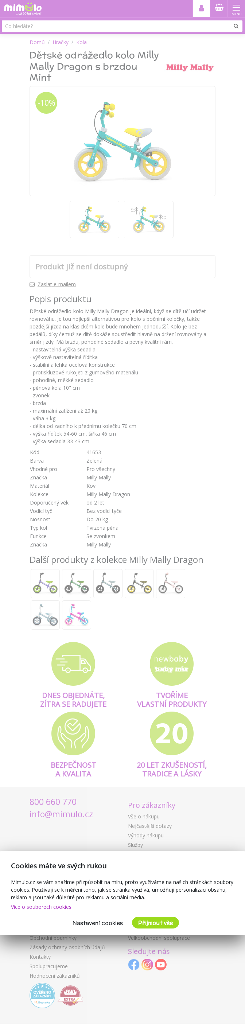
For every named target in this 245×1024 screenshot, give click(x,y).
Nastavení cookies (98, 923)
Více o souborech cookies (41, 906)
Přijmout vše (155, 923)
